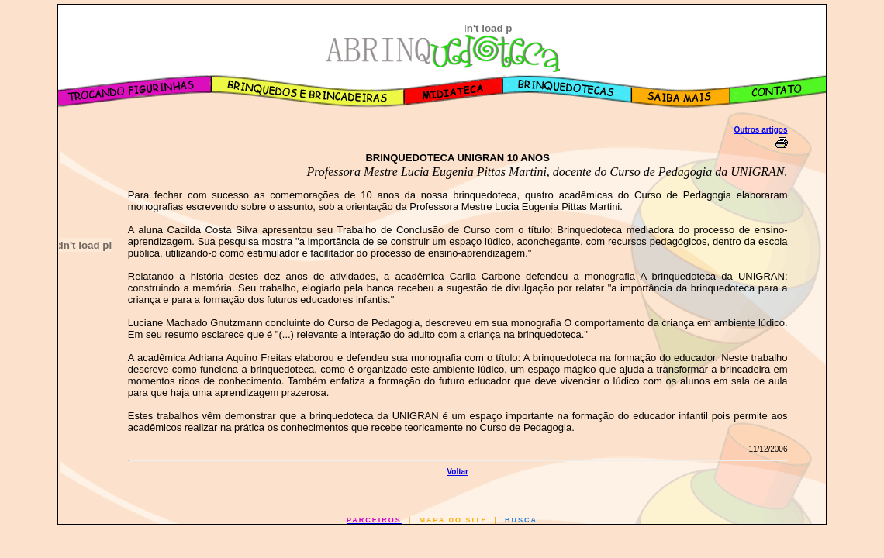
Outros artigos (761, 130)
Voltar (457, 471)
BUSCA (521, 520)
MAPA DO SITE (453, 520)
